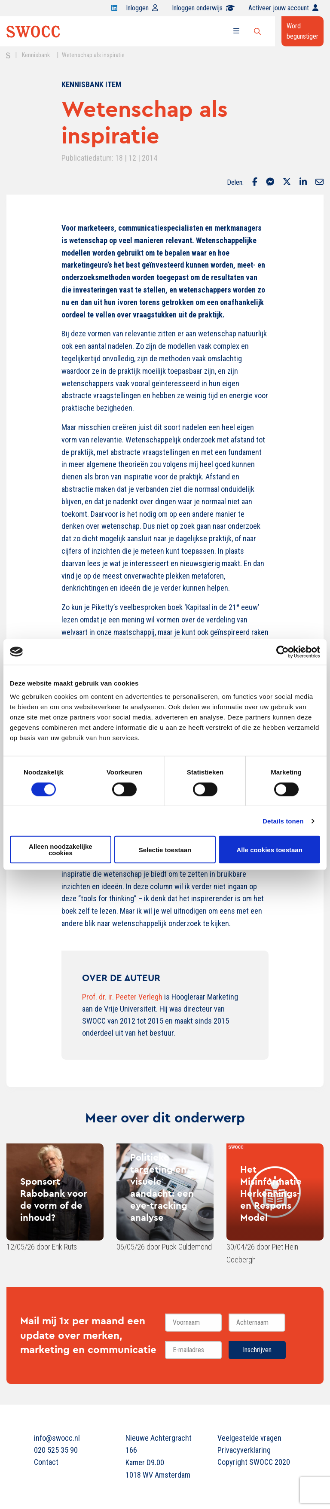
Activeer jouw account (283, 8)
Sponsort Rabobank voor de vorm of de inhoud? (53, 1199)
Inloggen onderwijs (203, 8)
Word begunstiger (302, 31)
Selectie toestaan (165, 849)
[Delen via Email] (319, 182)
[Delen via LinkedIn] (303, 182)
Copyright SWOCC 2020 (253, 1461)
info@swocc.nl (57, 1437)
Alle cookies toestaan (269, 849)
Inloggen (142, 8)
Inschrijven (257, 1350)
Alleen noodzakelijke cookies (60, 850)
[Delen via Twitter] (287, 182)
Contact (46, 1461)
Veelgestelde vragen (249, 1437)
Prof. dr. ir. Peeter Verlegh (122, 996)
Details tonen (283, 820)
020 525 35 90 (56, 1449)
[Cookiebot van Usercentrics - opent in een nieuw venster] (282, 651)
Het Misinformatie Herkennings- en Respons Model (271, 1193)
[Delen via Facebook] (254, 182)
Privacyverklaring (244, 1449)
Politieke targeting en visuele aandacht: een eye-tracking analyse (162, 1187)
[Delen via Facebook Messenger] (270, 182)
